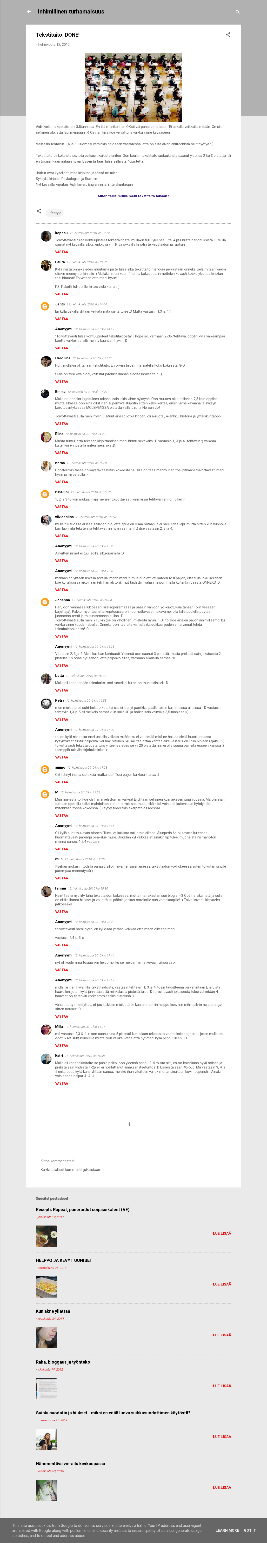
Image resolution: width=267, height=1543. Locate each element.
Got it (250, 1530)
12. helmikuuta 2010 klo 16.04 (92, 600)
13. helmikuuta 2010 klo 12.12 (94, 980)
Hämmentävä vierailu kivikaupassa (70, 1463)
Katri (59, 1056)
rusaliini (62, 492)
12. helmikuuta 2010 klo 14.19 (94, 329)
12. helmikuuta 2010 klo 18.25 (85, 859)
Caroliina (62, 358)
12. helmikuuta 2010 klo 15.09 (87, 463)
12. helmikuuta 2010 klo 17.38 (80, 792)
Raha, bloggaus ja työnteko (63, 1362)
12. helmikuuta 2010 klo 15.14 (96, 517)
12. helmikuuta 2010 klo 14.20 (92, 358)
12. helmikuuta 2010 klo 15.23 (94, 546)
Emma (60, 391)
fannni (60, 888)
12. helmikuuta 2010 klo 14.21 (87, 392)
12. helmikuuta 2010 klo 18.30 (88, 888)
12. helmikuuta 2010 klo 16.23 (94, 646)
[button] (228, 35)
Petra (59, 700)
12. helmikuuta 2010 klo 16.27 (86, 676)
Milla (59, 1026)
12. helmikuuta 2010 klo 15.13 (91, 492)
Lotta (59, 675)
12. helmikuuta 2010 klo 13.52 (87, 262)
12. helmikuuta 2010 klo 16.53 (86, 700)
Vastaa (61, 252)
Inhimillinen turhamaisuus (71, 11)
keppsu (61, 233)
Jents (60, 304)
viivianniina (64, 517)
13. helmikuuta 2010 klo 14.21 (85, 1027)
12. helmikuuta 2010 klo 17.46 (94, 826)
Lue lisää (222, 1233)
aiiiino (60, 767)
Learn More (227, 1530)
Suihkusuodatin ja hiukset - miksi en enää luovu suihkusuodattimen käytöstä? (113, 1412)
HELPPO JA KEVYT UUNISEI (63, 1260)
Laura (60, 262)
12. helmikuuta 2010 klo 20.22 (94, 922)
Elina (59, 434)
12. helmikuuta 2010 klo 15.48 (94, 571)
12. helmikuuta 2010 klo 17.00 (94, 730)
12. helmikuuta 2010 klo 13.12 (90, 233)
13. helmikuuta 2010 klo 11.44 (94, 955)
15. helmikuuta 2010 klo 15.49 (85, 1056)
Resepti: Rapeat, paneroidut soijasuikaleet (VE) (83, 1209)
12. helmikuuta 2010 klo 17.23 (87, 767)
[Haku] (238, 13)
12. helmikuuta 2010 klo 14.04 (87, 304)
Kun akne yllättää (53, 1311)
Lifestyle (54, 213)
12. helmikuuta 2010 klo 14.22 (85, 434)
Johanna (62, 600)
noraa (60, 463)
